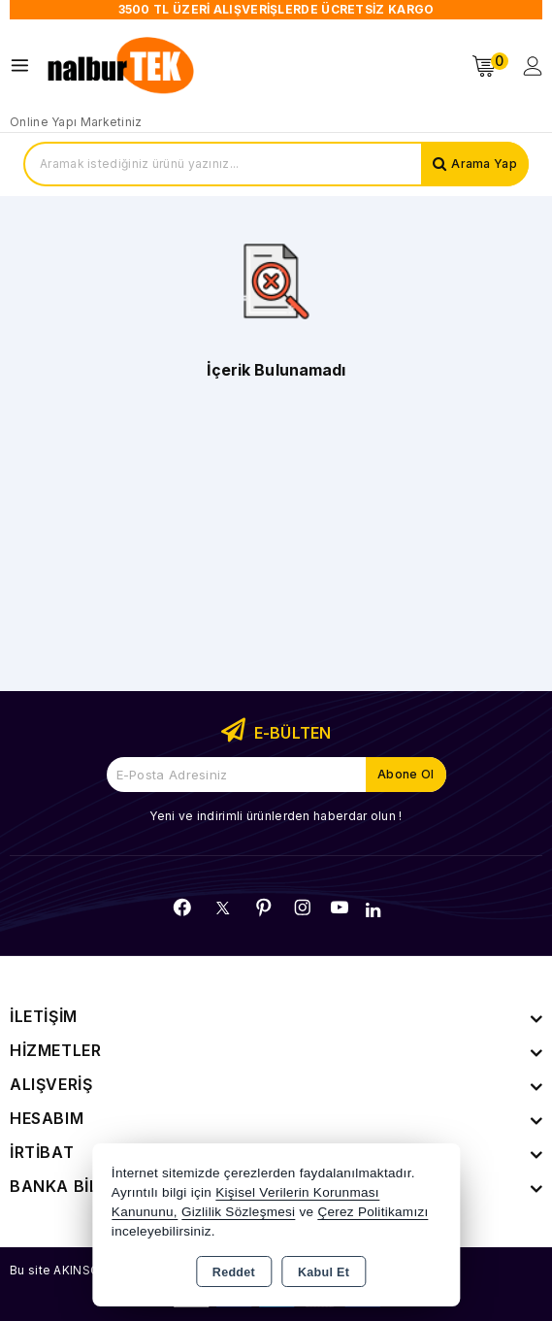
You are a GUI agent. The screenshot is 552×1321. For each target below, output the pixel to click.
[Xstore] (122, 66)
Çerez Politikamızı (372, 1212)
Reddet (233, 1272)
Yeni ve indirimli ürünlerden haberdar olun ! (275, 816)
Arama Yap (484, 163)
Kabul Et (323, 1272)
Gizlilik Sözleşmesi (238, 1212)
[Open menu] (25, 65)
